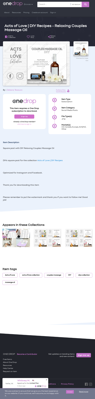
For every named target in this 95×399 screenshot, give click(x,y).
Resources (16, 12)
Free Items (7, 359)
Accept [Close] (70, 392)
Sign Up (24, 116)
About (7, 12)
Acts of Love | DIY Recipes (50, 161)
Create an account (40, 12)
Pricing (26, 12)
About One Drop (10, 362)
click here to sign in (24, 124)
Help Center (8, 368)
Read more (83, 392)
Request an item (10, 371)
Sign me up (83, 355)
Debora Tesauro (14, 90)
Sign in (53, 12)
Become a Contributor (27, 354)
